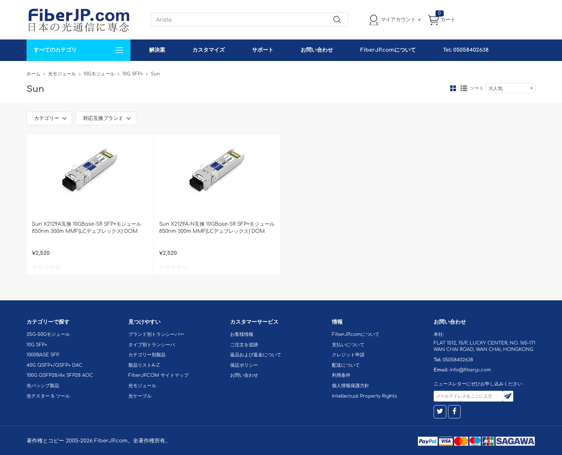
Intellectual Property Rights (364, 396)
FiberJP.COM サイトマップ (158, 375)
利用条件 (341, 375)
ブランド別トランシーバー (156, 334)
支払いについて (348, 344)
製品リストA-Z (144, 365)
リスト (464, 88)
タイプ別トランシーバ (151, 344)
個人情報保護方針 (350, 385)
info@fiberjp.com (470, 369)
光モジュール (62, 73)
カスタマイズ (208, 50)
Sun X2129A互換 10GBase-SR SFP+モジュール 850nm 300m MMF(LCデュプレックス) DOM (86, 227)
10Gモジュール (99, 73)
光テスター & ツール (48, 396)
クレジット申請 (348, 354)
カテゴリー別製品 (147, 354)
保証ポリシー (244, 365)
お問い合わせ (317, 50)
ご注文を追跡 (244, 344)
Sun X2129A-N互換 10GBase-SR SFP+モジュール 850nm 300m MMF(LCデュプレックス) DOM (217, 227)
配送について (346, 365)
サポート (262, 50)
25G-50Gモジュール (48, 334)
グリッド (453, 88)
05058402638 (458, 359)
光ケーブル (140, 396)
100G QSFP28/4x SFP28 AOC (60, 375)
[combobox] (510, 88)
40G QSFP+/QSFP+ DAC (54, 365)
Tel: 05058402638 (466, 50)
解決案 (157, 50)
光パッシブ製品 (43, 385)
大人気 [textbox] (496, 88)
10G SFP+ (132, 73)
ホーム (34, 73)
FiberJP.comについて (387, 50)
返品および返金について (255, 354)
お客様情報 (241, 334)
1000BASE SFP (43, 354)
